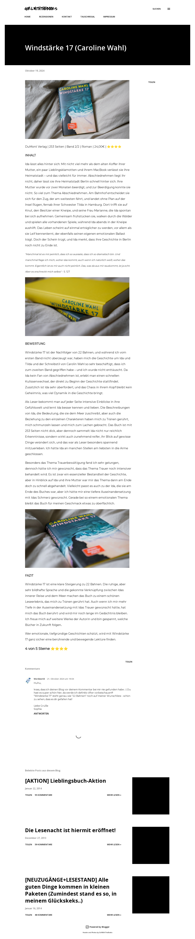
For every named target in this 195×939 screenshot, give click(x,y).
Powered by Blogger (97, 927)
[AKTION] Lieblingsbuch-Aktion (65, 780)
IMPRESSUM (109, 16)
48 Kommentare (43, 914)
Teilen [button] (151, 82)
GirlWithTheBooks (40, 9)
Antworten (41, 713)
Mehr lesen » (114, 795)
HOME (27, 16)
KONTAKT (67, 16)
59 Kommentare (43, 844)
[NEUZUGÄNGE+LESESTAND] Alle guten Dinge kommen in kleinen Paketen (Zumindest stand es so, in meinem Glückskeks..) (71, 890)
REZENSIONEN (46, 16)
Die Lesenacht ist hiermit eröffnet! (70, 830)
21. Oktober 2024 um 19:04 (60, 678)
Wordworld (39, 678)
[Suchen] (157, 8)
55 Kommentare (43, 795)
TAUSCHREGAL (87, 16)
